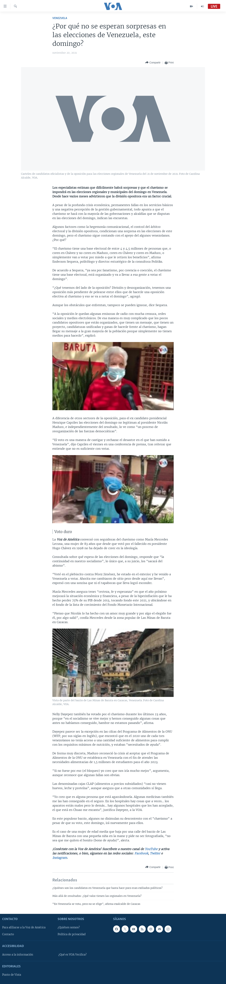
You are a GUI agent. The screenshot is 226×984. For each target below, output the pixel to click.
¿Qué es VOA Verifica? (72, 954)
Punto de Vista (11, 974)
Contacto (8, 934)
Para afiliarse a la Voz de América (23, 927)
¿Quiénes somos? (69, 927)
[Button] (152, 62)
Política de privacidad (72, 934)
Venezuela (59, 18)
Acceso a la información (17, 954)
